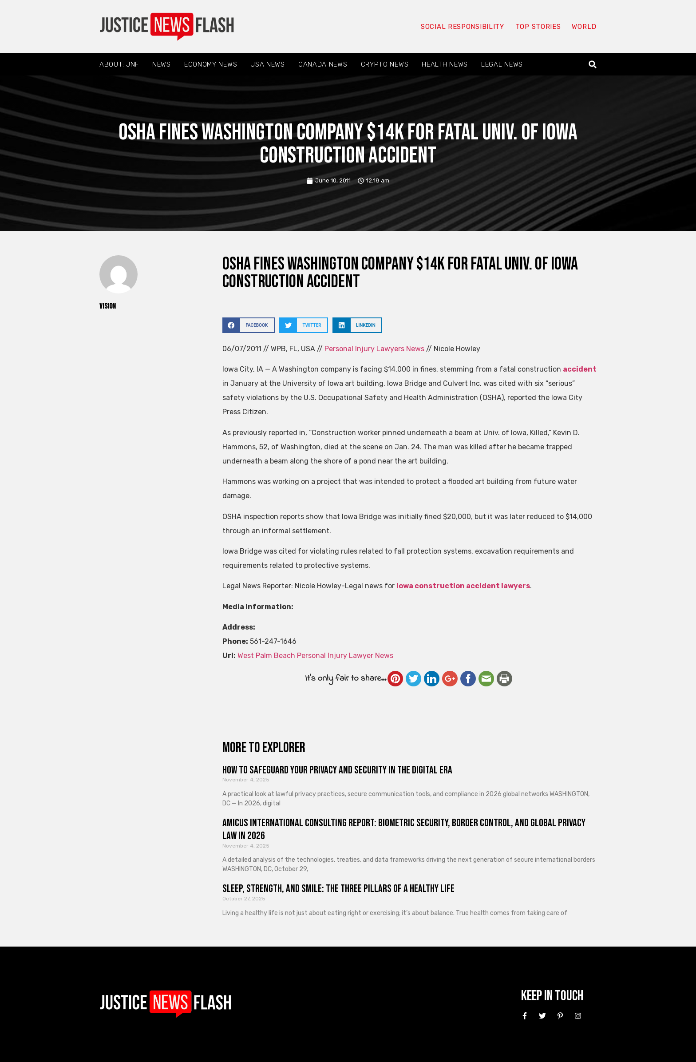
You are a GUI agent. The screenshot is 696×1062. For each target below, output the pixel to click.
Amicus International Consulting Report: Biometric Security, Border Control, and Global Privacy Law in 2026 (403, 829)
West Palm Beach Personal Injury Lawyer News (315, 655)
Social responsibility (462, 27)
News (161, 64)
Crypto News (385, 64)
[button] (593, 64)
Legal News (502, 64)
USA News (267, 64)
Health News (445, 64)
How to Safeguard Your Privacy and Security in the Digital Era (337, 770)
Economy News (210, 64)
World (584, 27)
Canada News (323, 64)
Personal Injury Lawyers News (374, 349)
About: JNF (119, 64)
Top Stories (538, 27)
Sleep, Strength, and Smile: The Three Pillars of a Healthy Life (338, 888)
